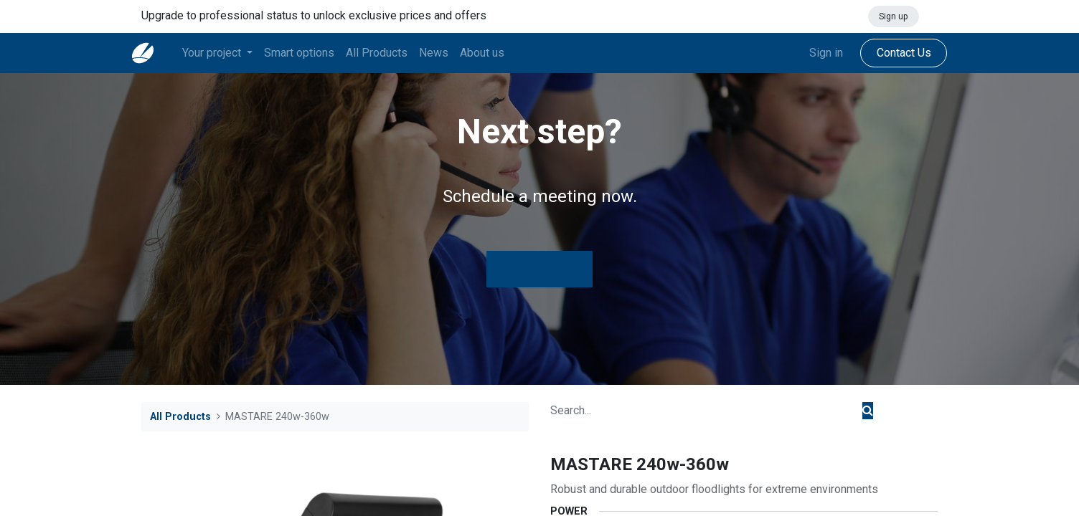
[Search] (867, 410)
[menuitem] (308, 53)
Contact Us (894, 52)
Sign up (893, 16)
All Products (180, 417)
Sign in (817, 52)
